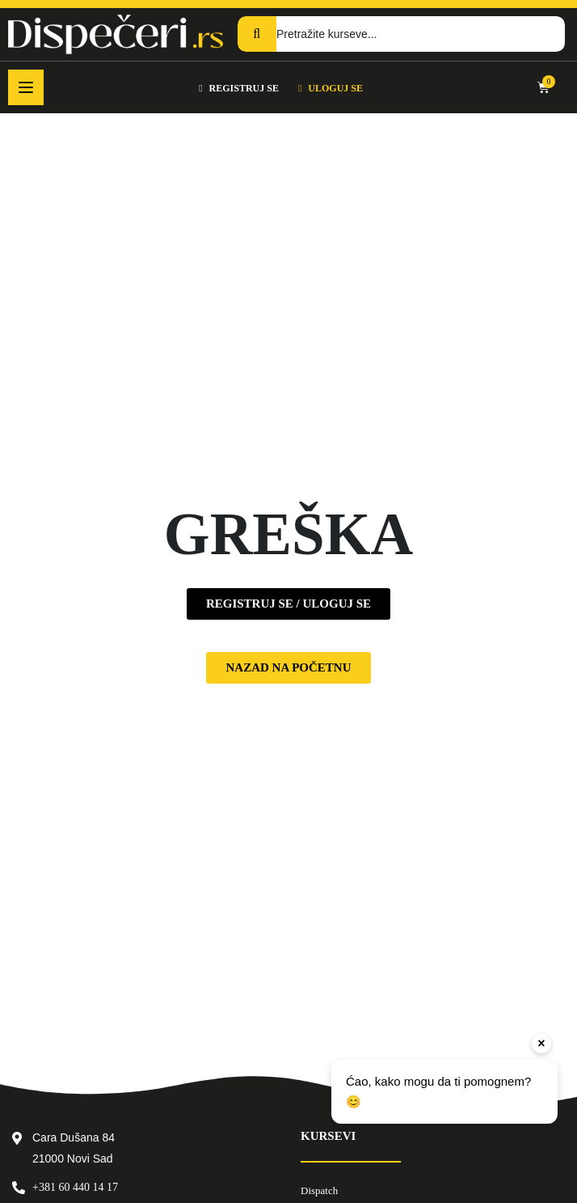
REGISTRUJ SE (239, 88)
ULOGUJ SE (330, 88)
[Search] (257, 34)
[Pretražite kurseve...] (420, 34)
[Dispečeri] (115, 33)
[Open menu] (26, 87)
